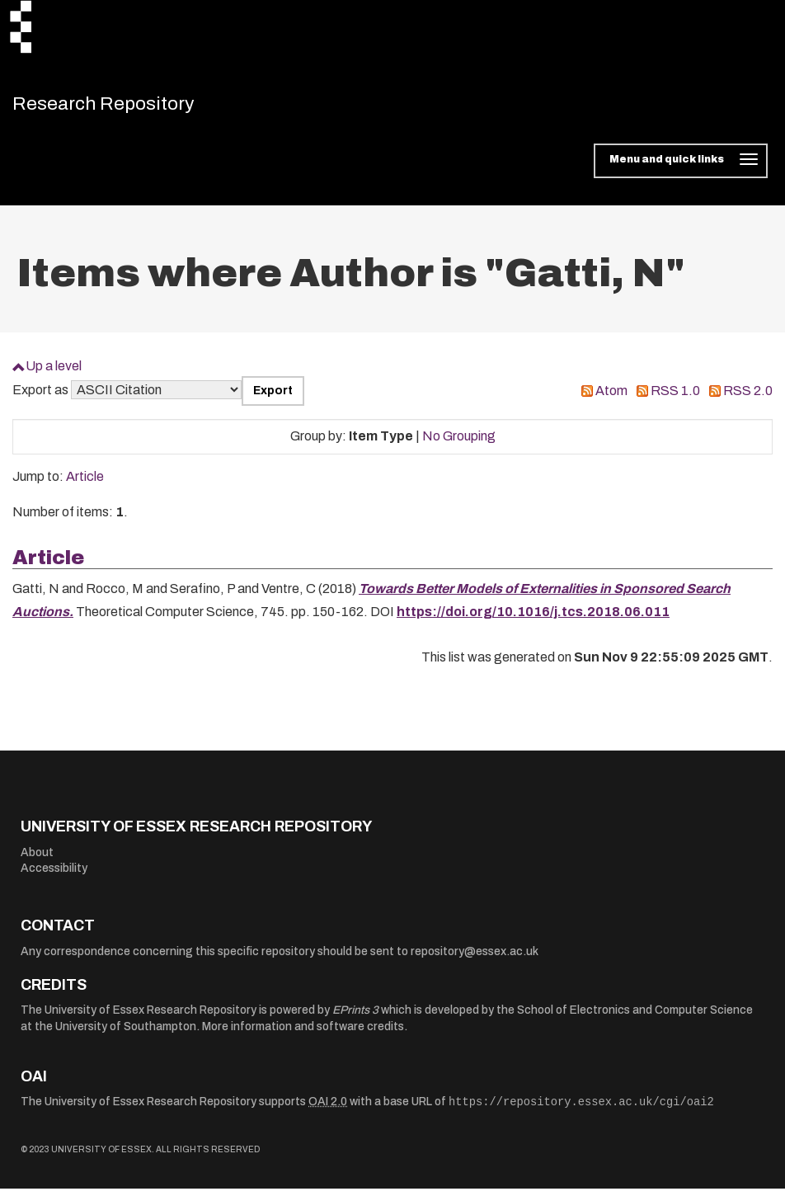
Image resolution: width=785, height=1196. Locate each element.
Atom (611, 398)
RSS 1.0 (675, 398)
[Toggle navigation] (681, 168)
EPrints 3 (355, 1017)
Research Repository (128, 107)
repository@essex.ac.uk (474, 959)
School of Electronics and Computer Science (635, 1017)
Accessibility (54, 875)
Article (85, 484)
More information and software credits (303, 1034)
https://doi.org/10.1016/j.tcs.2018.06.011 (533, 619)
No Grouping (459, 443)
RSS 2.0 (748, 398)
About (37, 860)
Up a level (54, 373)
